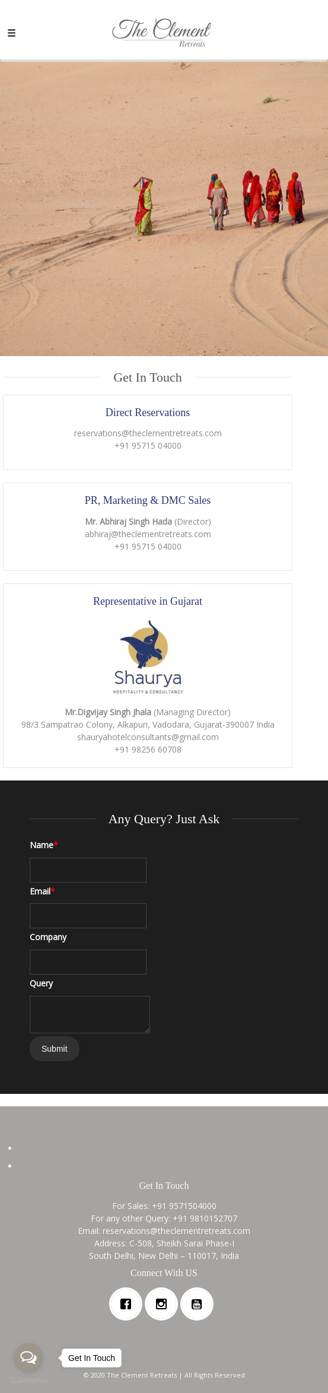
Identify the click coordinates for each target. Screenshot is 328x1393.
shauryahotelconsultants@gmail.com (148, 736)
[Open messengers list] (28, 1358)
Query (41, 983)
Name (44, 845)
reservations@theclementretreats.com (148, 433)
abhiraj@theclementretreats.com (148, 534)
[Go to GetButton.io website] (28, 1381)
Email (42, 891)
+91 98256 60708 (147, 749)
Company (48, 937)
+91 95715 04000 (147, 445)
